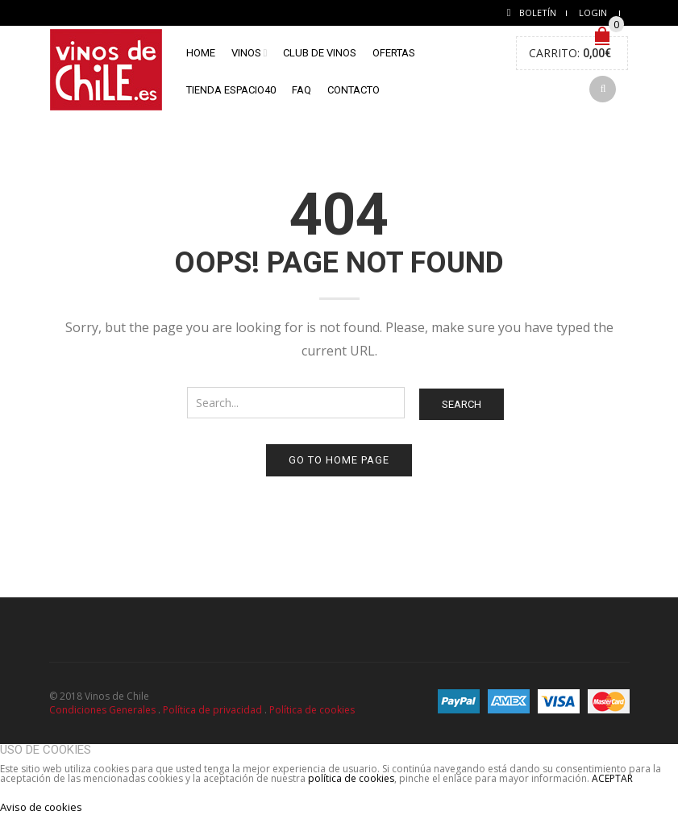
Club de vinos (319, 53)
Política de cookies (312, 710)
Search (461, 404)
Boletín (537, 12)
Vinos (246, 53)
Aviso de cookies (41, 807)
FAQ (301, 90)
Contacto (353, 90)
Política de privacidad (212, 710)
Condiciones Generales (102, 710)
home (200, 53)
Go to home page (339, 460)
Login (593, 12)
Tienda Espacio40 (231, 90)
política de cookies (351, 778)
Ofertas (393, 53)
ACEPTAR (612, 778)
